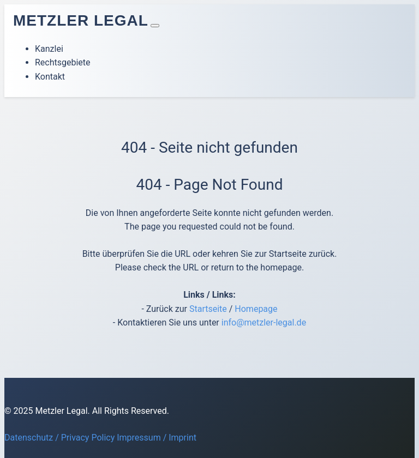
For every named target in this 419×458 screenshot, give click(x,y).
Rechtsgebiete (63, 62)
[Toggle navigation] (155, 25)
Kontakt (50, 76)
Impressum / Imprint (156, 437)
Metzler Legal (80, 20)
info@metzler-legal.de (264, 322)
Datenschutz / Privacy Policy (59, 437)
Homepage (256, 309)
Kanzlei (49, 49)
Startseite (208, 309)
